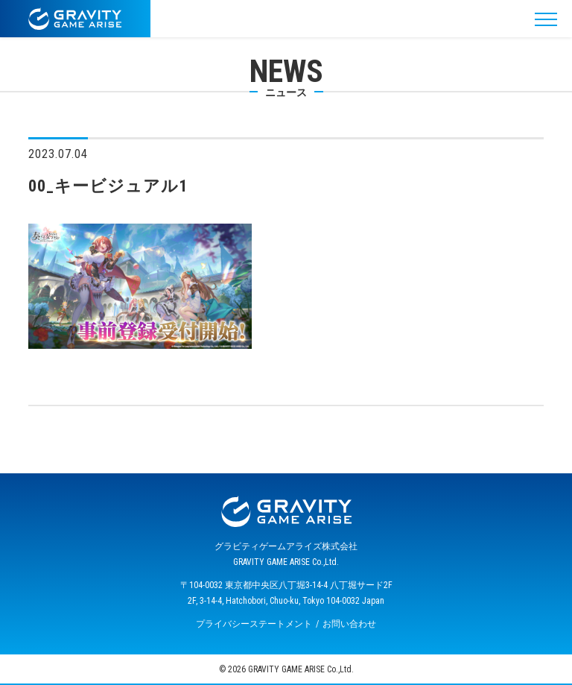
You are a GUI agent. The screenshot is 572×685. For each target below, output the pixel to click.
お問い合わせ (349, 624)
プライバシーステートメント (254, 624)
